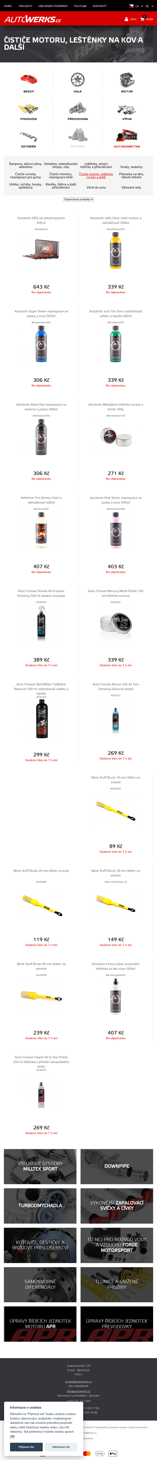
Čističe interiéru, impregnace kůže (61, 175)
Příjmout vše (26, 1446)
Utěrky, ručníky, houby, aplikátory (25, 186)
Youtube (80, 6)
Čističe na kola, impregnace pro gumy (25, 175)
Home (8, 6)
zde (12, 1436)
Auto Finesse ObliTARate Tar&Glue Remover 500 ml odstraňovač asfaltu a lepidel (41, 689)
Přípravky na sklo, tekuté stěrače (131, 175)
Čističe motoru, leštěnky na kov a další (96, 175)
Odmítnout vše (61, 1446)
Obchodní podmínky (53, 6)
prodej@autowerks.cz (78, 1381)
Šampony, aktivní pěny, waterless (25, 165)
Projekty (25, 6)
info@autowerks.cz (78, 1391)
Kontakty (100, 6)
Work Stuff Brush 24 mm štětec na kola (41, 871)
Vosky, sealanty (131, 167)
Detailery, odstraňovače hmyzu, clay (60, 165)
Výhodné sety (131, 188)
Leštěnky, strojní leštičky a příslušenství (96, 165)
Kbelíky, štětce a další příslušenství (61, 186)
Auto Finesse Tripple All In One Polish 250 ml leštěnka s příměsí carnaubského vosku (41, 1062)
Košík (146, 19)
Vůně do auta (96, 188)
